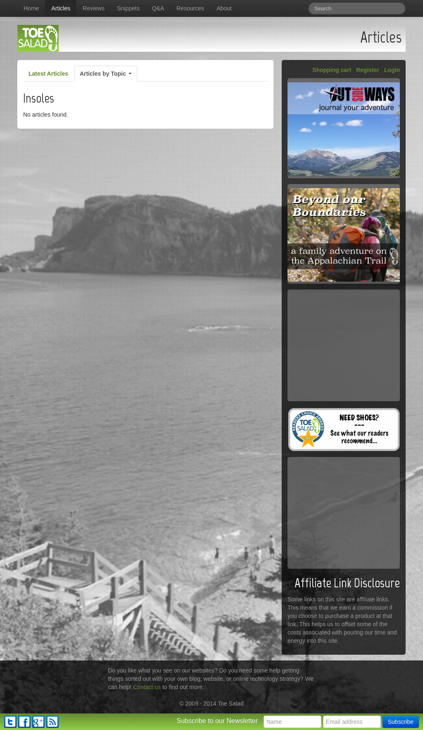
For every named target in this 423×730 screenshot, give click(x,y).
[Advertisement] (343, 345)
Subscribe (400, 721)
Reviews (94, 8)
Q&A (158, 8)
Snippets (128, 8)
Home (31, 8)
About (224, 8)
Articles (60, 8)
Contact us (147, 687)
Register (367, 70)
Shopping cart (331, 70)
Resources (190, 8)
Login (392, 70)
